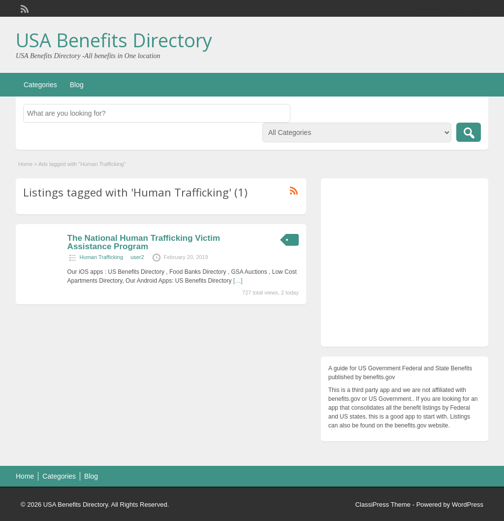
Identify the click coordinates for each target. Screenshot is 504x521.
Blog (77, 85)
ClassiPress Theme (382, 504)
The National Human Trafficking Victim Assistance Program (143, 242)
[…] (238, 280)
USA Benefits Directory (114, 40)
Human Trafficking (101, 257)
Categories (40, 85)
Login (476, 8)
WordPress (467, 504)
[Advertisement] (404, 264)
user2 (137, 257)
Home (25, 164)
